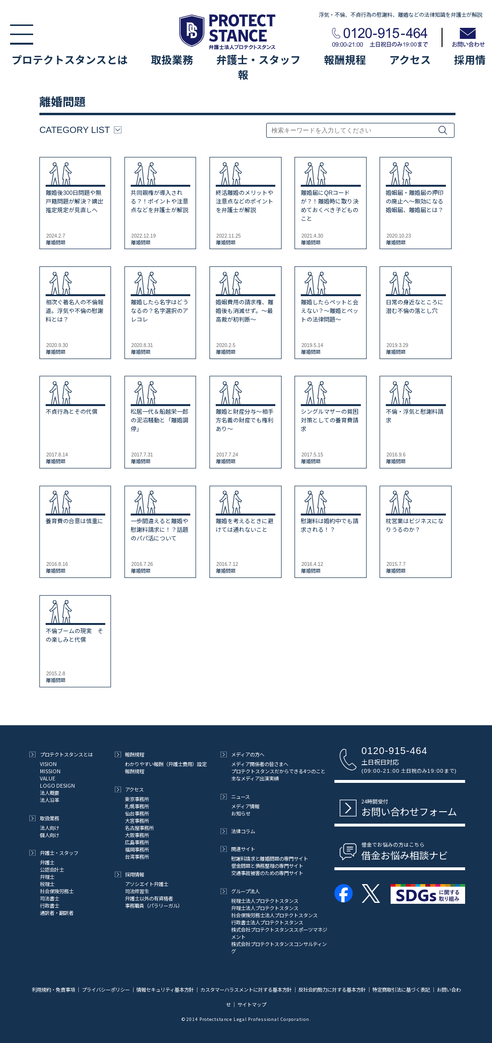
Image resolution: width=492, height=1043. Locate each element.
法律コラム (238, 831)
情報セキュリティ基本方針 (165, 989)
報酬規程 (345, 59)
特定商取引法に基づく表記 (401, 989)
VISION (48, 763)
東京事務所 (137, 799)
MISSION (50, 771)
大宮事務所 (137, 820)
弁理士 (47, 876)
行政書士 (49, 905)
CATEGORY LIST (80, 130)
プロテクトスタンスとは (70, 59)
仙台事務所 (137, 813)
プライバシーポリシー (106, 989)
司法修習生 (137, 891)
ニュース (235, 796)
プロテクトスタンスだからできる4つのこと (278, 771)
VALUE (47, 778)
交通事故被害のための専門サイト (267, 872)
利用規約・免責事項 (54, 989)
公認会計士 (52, 869)
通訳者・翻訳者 (57, 912)
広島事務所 (137, 842)
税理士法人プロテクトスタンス (264, 900)
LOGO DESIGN (57, 785)
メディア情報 (245, 806)
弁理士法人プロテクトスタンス (264, 907)
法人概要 (49, 792)
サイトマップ (251, 1004)
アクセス (410, 59)
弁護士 (47, 862)
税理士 (47, 883)
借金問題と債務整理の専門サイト (267, 865)
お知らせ (240, 813)
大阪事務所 (137, 835)
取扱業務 (172, 59)
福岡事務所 (137, 849)
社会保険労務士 (57, 891)
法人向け (49, 827)
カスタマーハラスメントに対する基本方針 (246, 989)
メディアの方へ (242, 754)
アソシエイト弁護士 (146, 883)
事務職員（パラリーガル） (154, 905)
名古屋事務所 (139, 827)
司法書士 (49, 898)
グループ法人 (240, 891)
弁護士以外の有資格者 (149, 898)
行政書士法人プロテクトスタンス (267, 922)
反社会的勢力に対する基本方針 (332, 989)
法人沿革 (49, 799)
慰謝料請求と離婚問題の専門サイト (269, 858)
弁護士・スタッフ (258, 59)
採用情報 (130, 874)
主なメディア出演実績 (255, 778)
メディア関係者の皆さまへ (259, 763)
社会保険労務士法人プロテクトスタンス (274, 915)
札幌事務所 (137, 806)
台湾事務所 (137, 856)
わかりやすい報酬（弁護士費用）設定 (166, 763)
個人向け (49, 835)
